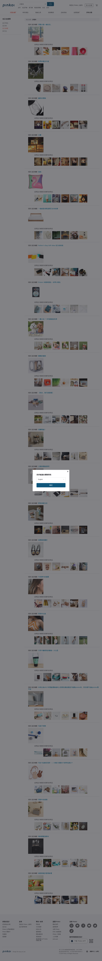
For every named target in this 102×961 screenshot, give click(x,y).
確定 (51, 485)
